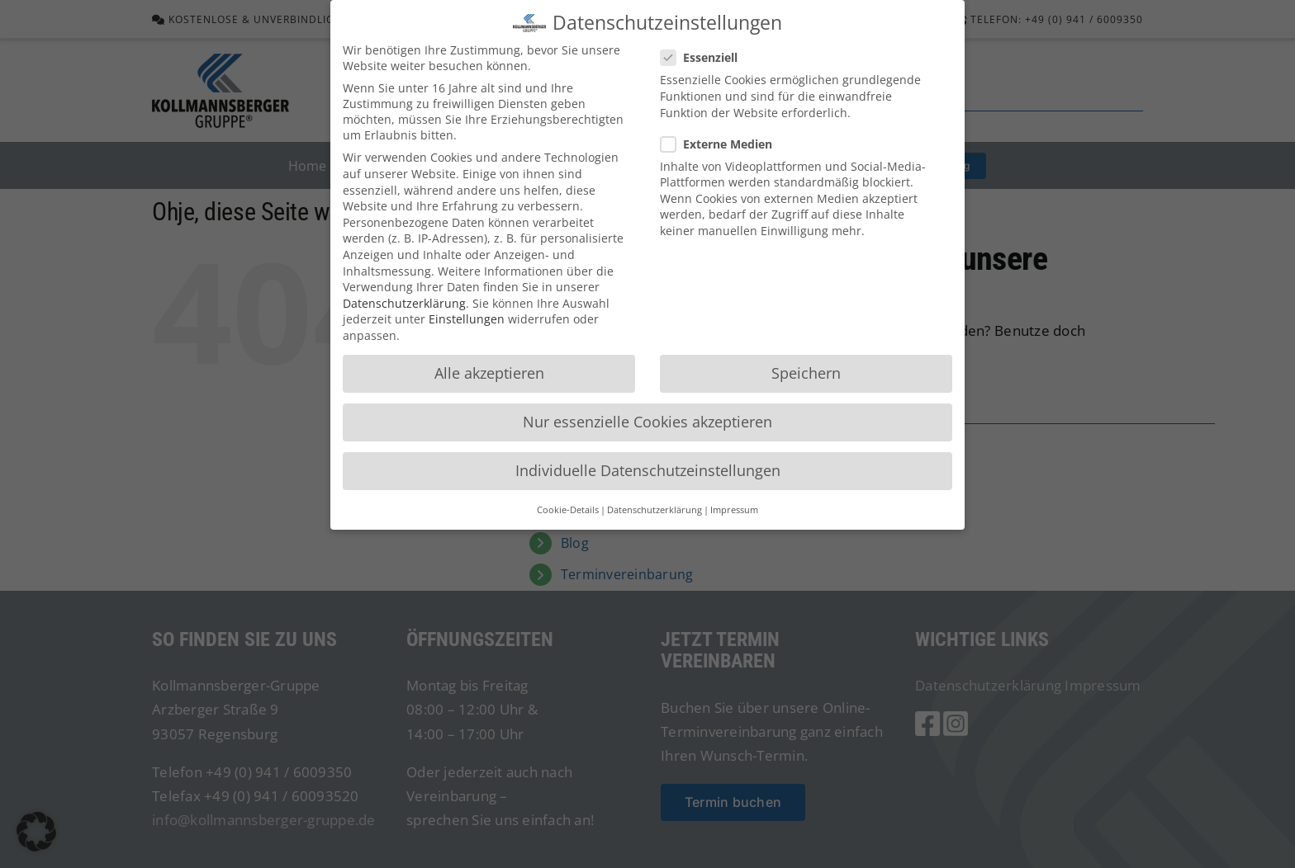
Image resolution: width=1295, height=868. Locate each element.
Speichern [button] (806, 373)
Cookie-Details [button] (568, 510)
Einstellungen (467, 319)
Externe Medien (723, 144)
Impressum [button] (734, 510)
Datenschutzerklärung (404, 303)
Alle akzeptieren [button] (489, 373)
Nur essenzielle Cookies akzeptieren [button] (647, 422)
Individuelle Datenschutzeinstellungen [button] (647, 470)
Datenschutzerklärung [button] (654, 510)
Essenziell (706, 57)
